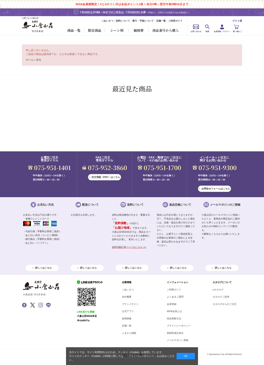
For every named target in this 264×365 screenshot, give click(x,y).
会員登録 (171, 304)
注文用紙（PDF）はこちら (105, 177)
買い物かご (237, 31)
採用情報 (126, 318)
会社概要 (126, 296)
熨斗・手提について (143, 20)
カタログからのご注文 (224, 304)
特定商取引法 (174, 318)
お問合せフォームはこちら (215, 188)
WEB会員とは (174, 311)
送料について (123, 20)
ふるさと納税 (129, 333)
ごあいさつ (107, 20)
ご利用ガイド (175, 20)
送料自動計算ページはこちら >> (129, 247)
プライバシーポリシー (179, 325)
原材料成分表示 (175, 333)
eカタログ (218, 289)
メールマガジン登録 (177, 340)
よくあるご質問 (175, 296)
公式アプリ (128, 311)
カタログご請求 (221, 296)
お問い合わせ (195, 31)
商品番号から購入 (165, 30)
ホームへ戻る (33, 59)
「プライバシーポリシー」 (141, 356)
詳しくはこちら (43, 267)
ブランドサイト (130, 304)
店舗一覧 (161, 20)
